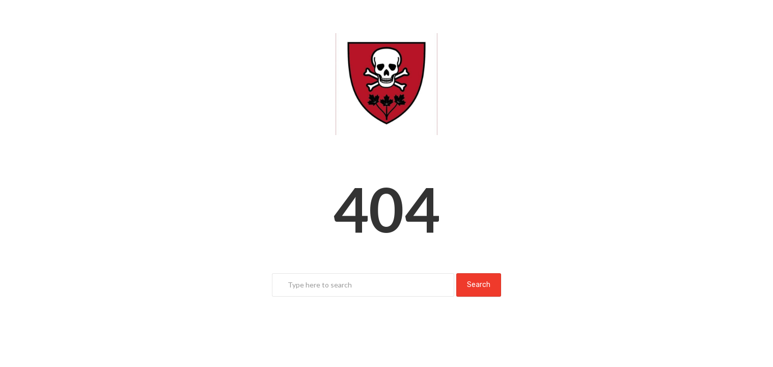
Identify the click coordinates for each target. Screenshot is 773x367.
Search (478, 284)
